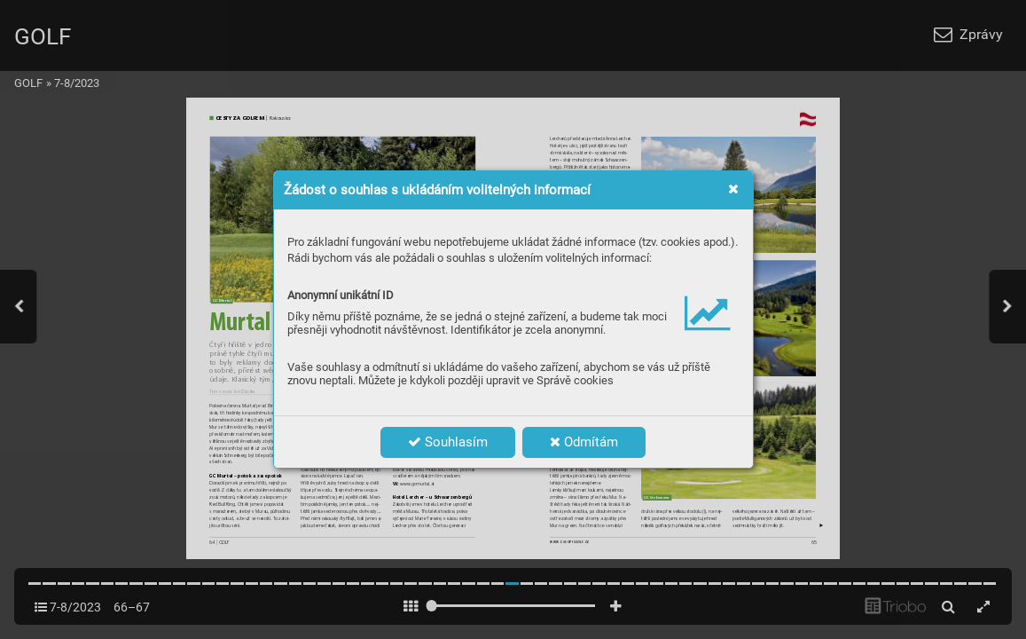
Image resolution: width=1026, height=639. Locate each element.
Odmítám (584, 442)
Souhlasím (448, 442)
